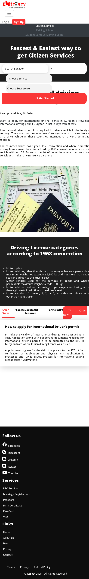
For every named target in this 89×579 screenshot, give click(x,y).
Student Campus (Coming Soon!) (44, 35)
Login (5, 22)
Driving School (44, 30)
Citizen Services (45, 25)
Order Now (75, 312)
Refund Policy (42, 567)
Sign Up (19, 22)
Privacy (24, 567)
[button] (28, 68)
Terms (11, 567)
